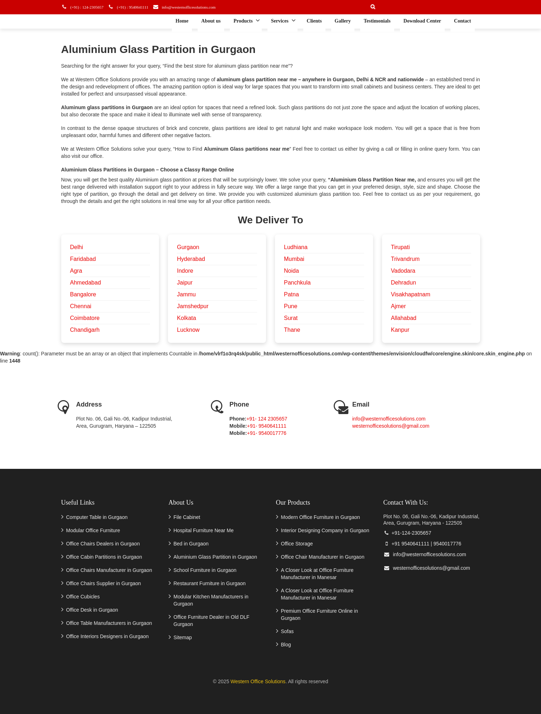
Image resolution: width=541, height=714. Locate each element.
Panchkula (297, 283)
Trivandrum (405, 259)
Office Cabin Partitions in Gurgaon (104, 557)
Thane (292, 330)
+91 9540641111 (406, 544)
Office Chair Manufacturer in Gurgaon (322, 557)
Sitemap (183, 637)
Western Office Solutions (258, 681)
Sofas (287, 631)
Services (283, 20)
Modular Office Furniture (93, 530)
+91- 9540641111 (266, 426)
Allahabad (403, 318)
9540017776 (447, 544)
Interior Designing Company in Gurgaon (325, 530)
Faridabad (83, 259)
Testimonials (377, 21)
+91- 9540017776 (266, 433)
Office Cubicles (83, 596)
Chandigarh (85, 330)
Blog (286, 644)
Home (181, 21)
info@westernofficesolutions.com (194, 7)
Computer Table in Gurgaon (97, 517)
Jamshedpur (192, 306)
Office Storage (297, 544)
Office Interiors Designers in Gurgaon (107, 636)
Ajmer (398, 306)
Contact (462, 21)
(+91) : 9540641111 (133, 7)
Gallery (343, 21)
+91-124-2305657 (407, 533)
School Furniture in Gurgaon (205, 570)
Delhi (76, 247)
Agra (76, 271)
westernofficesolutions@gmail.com (391, 426)
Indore (185, 271)
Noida (291, 271)
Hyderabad (191, 259)
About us (211, 21)
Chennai (81, 306)
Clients (314, 21)
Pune (290, 306)
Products (246, 20)
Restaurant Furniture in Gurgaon (210, 583)
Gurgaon (188, 247)
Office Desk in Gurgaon (92, 610)
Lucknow (188, 330)
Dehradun (403, 283)
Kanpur (400, 330)
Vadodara (403, 271)
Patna (291, 294)
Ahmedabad (85, 283)
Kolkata (186, 318)
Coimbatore (85, 318)
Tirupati (400, 247)
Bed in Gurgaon (191, 544)
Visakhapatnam (410, 294)
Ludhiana (296, 247)
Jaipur (185, 283)
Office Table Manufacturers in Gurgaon (109, 623)
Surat (291, 318)
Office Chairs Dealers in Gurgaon (103, 544)
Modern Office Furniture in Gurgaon (320, 517)
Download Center (422, 21)
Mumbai (294, 259)
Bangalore (83, 294)
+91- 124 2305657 (266, 419)
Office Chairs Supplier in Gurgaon (103, 583)
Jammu (186, 294)
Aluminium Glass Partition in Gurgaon (215, 557)
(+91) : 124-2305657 (85, 7)
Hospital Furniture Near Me (204, 530)
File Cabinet (187, 517)
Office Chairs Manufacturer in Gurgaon (109, 570)
